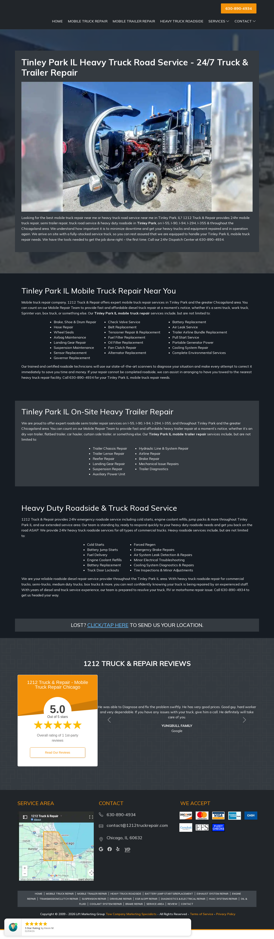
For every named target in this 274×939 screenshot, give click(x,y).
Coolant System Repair (106, 912)
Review (172, 912)
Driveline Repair (121, 907)
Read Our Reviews (57, 761)
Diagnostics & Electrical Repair (183, 907)
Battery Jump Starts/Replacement (169, 902)
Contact (245, 30)
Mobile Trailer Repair (160, 21)
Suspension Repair (94, 907)
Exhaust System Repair (212, 902)
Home (84, 21)
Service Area (155, 912)
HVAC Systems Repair (223, 907)
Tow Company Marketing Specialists (131, 923)
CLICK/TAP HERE (107, 634)
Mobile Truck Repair (114, 21)
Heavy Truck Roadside (208, 21)
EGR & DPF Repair (146, 907)
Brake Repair (134, 912)
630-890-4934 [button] (238, 8)
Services (245, 21)
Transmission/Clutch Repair (58, 907)
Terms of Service (201, 923)
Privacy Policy (225, 923)
